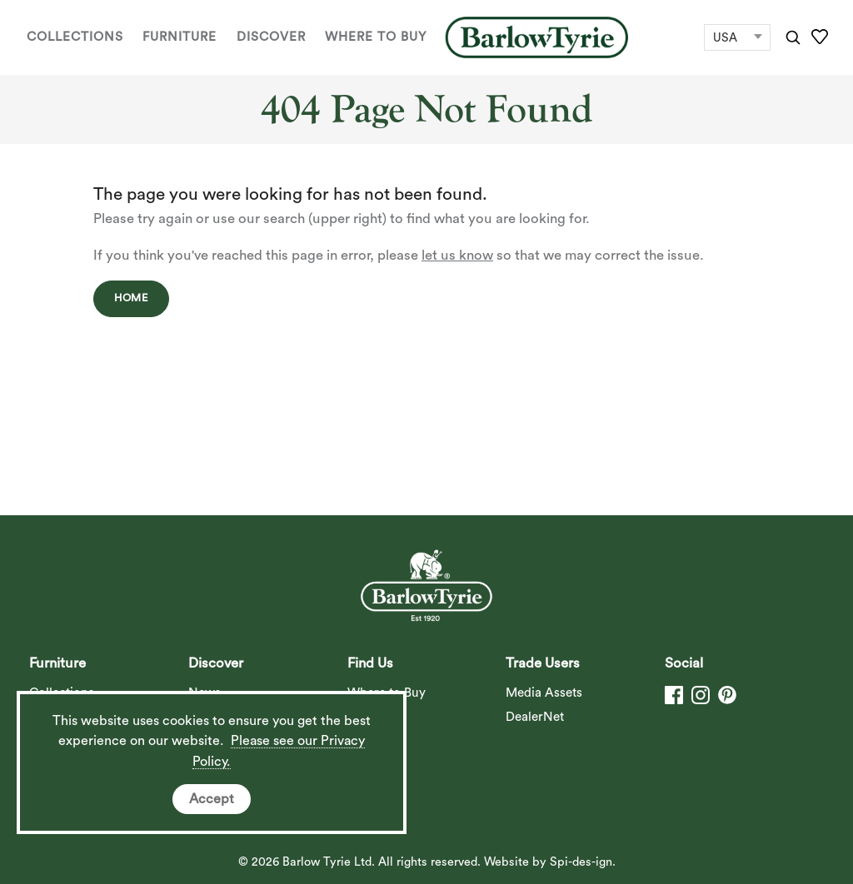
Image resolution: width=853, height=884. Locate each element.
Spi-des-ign (581, 862)
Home (131, 298)
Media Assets (544, 693)
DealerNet (535, 717)
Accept (211, 799)
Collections (75, 37)
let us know (457, 255)
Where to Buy (375, 37)
